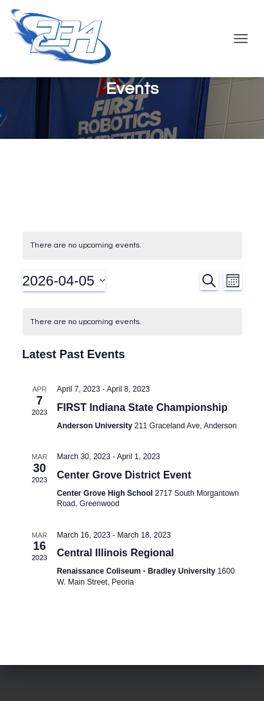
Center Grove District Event (124, 474)
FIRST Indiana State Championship (142, 407)
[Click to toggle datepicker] (64, 280)
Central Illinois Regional (115, 552)
